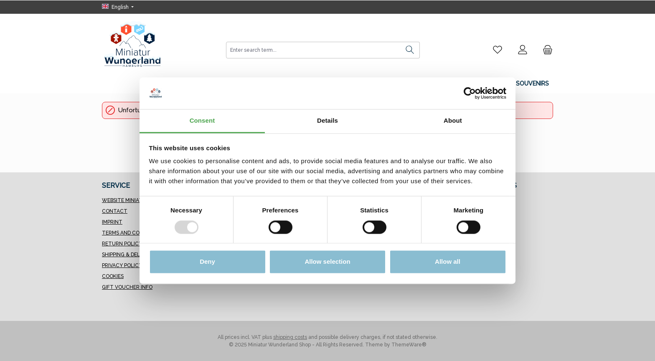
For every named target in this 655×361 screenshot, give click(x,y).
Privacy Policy (122, 265)
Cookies (113, 276)
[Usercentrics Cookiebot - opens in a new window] (469, 93)
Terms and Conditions (132, 233)
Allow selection (327, 261)
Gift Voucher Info (127, 287)
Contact (114, 211)
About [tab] (453, 120)
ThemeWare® (409, 345)
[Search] (410, 50)
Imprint (112, 222)
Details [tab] (327, 120)
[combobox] (313, 50)
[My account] (522, 50)
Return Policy (122, 244)
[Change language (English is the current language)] (118, 7)
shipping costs (290, 337)
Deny (207, 261)
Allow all (447, 261)
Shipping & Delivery (128, 254)
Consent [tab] (202, 120)
